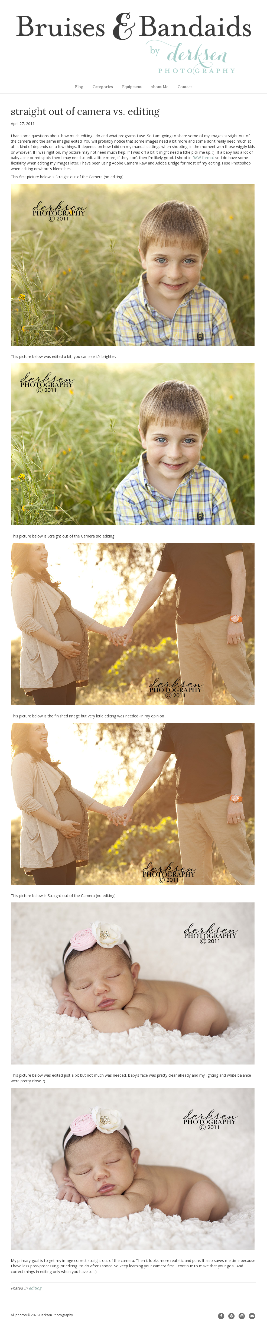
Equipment (132, 86)
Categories (103, 86)
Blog (79, 86)
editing (35, 1288)
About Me (159, 86)
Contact (185, 86)
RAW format (203, 157)
